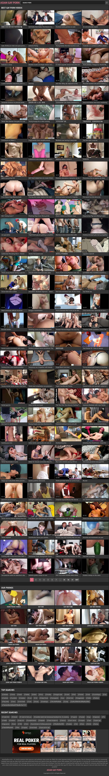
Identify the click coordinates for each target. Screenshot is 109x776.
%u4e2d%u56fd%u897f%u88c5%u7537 (15, 705)
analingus (45, 701)
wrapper (82, 720)
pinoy (96, 724)
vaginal (75, 717)
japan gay (98, 720)
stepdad (42, 720)
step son (21, 720)
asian (20, 694)
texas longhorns (53, 720)
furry (41, 694)
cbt (77, 724)
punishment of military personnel (41, 724)
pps (89, 717)
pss (63, 698)
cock (30, 701)
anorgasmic (55, 698)
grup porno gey (45, 727)
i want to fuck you (26, 717)
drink (89, 724)
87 (72, 580)
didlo (89, 698)
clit (36, 698)
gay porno (6, 724)
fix (104, 717)
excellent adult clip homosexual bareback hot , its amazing (52, 717)
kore (83, 724)
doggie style (58, 694)
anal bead (22, 701)
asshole (6, 698)
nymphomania (32, 720)
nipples (25, 727)
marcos (64, 720)
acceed (83, 717)
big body (6, 701)
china (13, 694)
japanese (96, 717)
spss (90, 720)
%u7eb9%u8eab (56, 701)
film (18, 727)
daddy (27, 694)
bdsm (34, 694)
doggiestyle (80, 698)
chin (27, 724)
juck (14, 724)
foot (74, 694)
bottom (97, 698)
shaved (15, 717)
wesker (70, 724)
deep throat (44, 698)
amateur (23, 698)
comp (66, 701)
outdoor (13, 720)
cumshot (14, 698)
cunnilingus (97, 694)
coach (67, 694)
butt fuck (70, 698)
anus (14, 701)
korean (81, 694)
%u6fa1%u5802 (59, 724)
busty (36, 701)
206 (21, 724)
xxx (105, 694)
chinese (6, 694)
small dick (6, 717)
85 (64, 580)
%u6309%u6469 (8, 727)
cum (30, 698)
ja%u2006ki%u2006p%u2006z (80, 701)
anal (88, 694)
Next (76, 580)
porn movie (73, 720)
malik (5, 720)
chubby (49, 694)
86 (68, 580)
